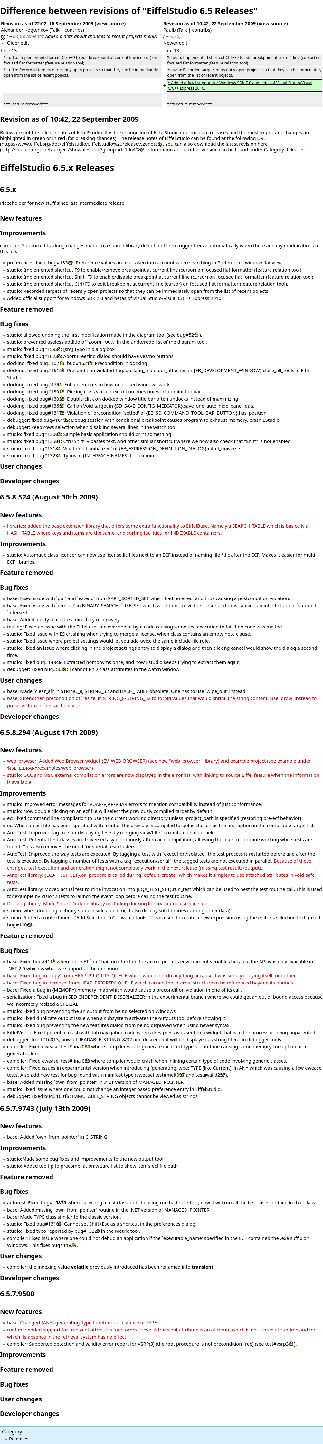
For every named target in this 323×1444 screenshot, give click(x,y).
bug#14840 (49, 662)
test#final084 (75, 1046)
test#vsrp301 (279, 1343)
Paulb (169, 29)
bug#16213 (51, 363)
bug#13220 (87, 1231)
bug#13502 (60, 262)
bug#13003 (48, 434)
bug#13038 (51, 398)
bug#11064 (19, 924)
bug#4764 (50, 384)
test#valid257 (210, 1075)
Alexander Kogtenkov (24, 29)
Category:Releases (284, 149)
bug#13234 (48, 455)
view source (110, 23)
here (263, 144)
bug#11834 (64, 1245)
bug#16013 (56, 1096)
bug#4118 (44, 961)
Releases (18, 1438)
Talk (55, 29)
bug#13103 (49, 1224)
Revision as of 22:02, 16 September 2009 (47, 23)
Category (12, 1431)
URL (261, 138)
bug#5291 (188, 334)
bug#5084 (55, 669)
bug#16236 (48, 356)
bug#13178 (51, 413)
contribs (73, 29)
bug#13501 (48, 441)
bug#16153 (51, 370)
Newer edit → (178, 42)
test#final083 (75, 1060)
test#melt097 (170, 1075)
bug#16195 (56, 420)
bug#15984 (48, 349)
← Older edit (15, 42)
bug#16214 (79, 363)
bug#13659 (51, 405)
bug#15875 (53, 1202)
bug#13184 (48, 448)
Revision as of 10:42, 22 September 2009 (209, 23)
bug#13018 (51, 391)
